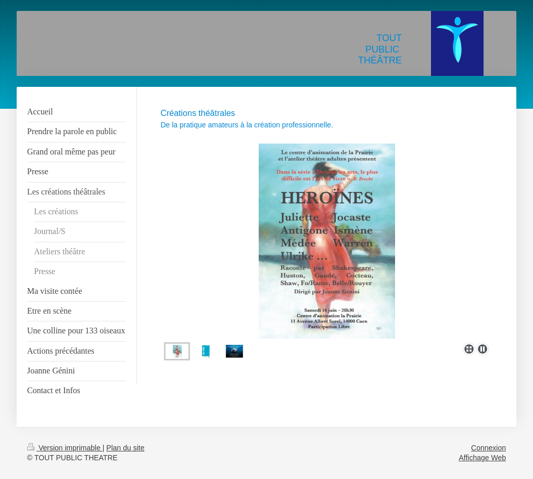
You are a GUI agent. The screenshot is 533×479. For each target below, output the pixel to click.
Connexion (488, 448)
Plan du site (125, 448)
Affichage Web (482, 458)
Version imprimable (65, 448)
